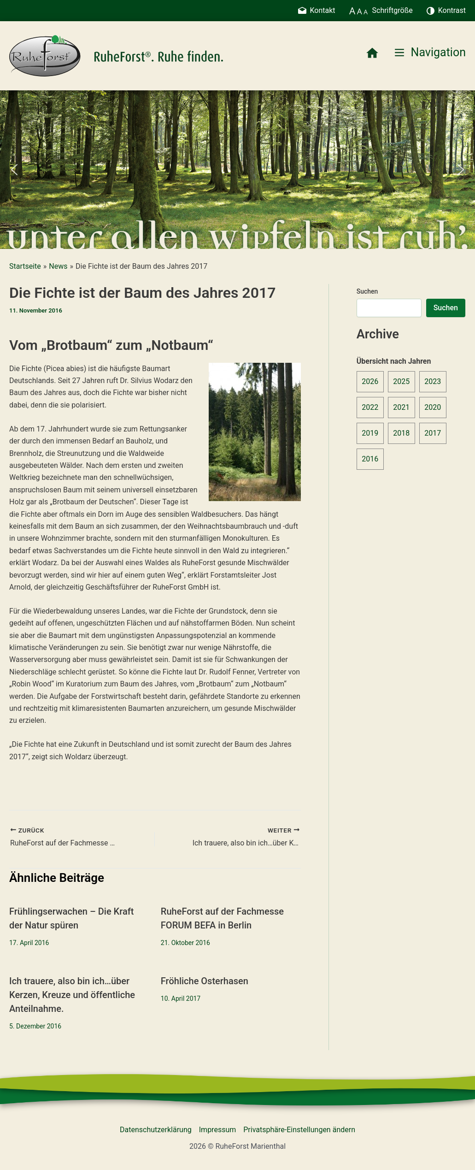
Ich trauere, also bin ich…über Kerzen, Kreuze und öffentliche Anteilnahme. (72, 994)
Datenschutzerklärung (156, 1129)
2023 (432, 381)
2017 (432, 433)
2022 (370, 407)
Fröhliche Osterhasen (204, 981)
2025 (401, 381)
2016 (370, 459)
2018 (401, 433)
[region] (237, 169)
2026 (370, 381)
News (58, 266)
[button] (14, 169)
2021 (401, 407)
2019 (370, 433)
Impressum (217, 1129)
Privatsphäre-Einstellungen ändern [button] (299, 1129)
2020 (432, 407)
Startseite (25, 266)
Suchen (367, 291)
